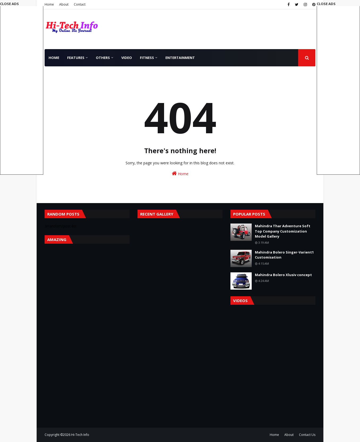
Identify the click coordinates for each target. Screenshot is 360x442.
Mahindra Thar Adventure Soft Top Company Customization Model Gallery (282, 231)
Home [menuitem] (54, 57)
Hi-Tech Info (80, 434)
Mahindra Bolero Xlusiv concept (283, 274)
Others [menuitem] (103, 57)
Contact (79, 4)
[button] (338, 88)
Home (49, 4)
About (63, 4)
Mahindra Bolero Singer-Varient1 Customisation (284, 255)
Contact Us (307, 434)
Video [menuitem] (126, 57)
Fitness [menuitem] (147, 57)
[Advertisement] (338, 90)
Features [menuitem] (75, 57)
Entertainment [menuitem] (180, 57)
